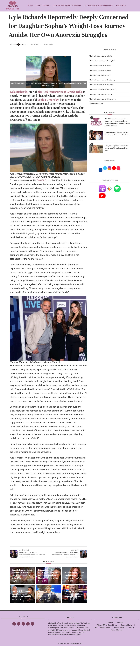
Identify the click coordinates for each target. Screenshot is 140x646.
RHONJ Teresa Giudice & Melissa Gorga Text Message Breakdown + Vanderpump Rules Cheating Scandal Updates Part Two (117, 122)
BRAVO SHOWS (42, 5)
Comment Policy (126, 625)
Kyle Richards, (19, 92)
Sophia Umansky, (48, 100)
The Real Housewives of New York (101, 85)
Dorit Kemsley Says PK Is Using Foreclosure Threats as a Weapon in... (22, 594)
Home (30, 5)
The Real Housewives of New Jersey (102, 80)
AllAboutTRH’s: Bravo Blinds (98, 5)
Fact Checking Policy (102, 628)
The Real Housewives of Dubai (100, 70)
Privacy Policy (119, 628)
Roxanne (21, 44)
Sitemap (131, 628)
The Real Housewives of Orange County (103, 89)
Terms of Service (117, 630)
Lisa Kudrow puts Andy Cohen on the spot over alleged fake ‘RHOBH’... (73, 594)
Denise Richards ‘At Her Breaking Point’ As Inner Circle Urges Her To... (74, 575)
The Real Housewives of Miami (100, 75)
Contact (120, 623)
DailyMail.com (44, 180)
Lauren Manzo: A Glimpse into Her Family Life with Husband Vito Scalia (117, 134)
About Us (120, 5)
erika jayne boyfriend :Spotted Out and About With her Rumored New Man (116, 148)
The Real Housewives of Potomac (101, 94)
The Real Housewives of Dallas (100, 66)
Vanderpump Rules (96, 104)
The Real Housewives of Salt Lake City (102, 99)
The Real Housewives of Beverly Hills (102, 61)
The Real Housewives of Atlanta (100, 56)
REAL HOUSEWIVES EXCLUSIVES (67, 5)
